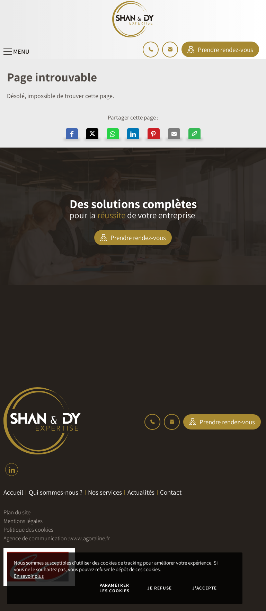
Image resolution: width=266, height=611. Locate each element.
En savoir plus (29, 576)
